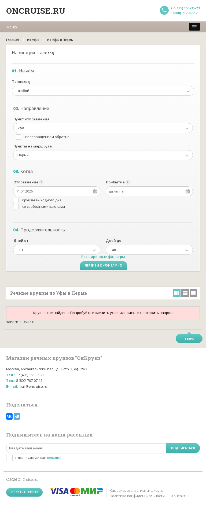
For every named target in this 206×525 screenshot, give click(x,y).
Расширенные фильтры (103, 256)
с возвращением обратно (47, 136)
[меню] (194, 27)
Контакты (179, 495)
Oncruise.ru (36, 10)
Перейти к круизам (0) (103, 265)
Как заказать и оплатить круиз (137, 490)
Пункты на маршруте (32, 146)
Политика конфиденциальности (137, 495)
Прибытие (115, 182)
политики (54, 458)
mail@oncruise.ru (33, 386)
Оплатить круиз (24, 492)
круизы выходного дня (41, 200)
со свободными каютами (43, 206)
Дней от (20, 240)
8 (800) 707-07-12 (184, 13)
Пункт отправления (31, 119)
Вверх (189, 339)
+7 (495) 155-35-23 (185, 8)
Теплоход (21, 81)
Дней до (113, 240)
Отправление (25, 182)
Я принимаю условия (38, 458)
